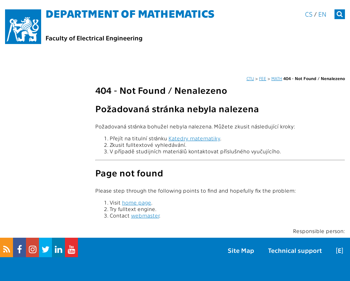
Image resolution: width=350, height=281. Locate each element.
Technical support (295, 250)
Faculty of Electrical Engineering (94, 37)
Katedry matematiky (194, 138)
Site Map (241, 250)
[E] (339, 250)
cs (308, 14)
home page (136, 202)
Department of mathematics (130, 12)
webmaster (145, 215)
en (322, 14)
